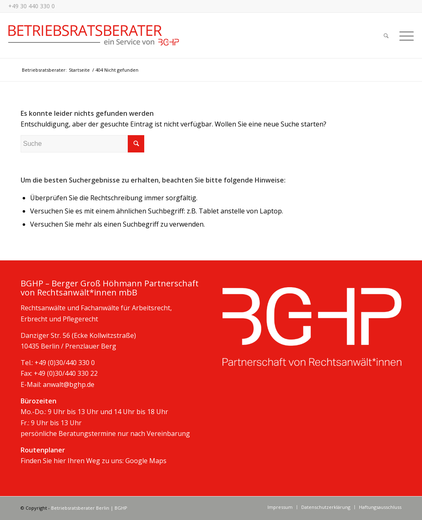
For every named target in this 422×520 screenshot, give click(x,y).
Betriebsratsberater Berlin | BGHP (89, 508)
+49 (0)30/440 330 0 (65, 362)
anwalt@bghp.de (68, 384)
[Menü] (404, 35)
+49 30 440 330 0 (31, 6)
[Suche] (386, 35)
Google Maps (145, 460)
